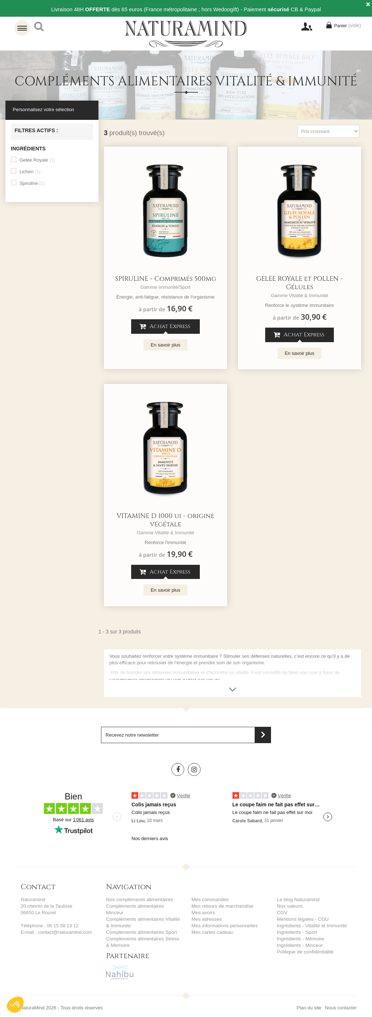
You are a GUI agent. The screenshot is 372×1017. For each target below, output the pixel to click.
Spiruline (32, 183)
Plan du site (309, 1001)
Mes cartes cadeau (211, 932)
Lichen (30, 171)
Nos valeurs (289, 906)
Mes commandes (209, 899)
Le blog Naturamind (297, 899)
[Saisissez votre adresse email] (186, 735)
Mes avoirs (202, 912)
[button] (15, 1004)
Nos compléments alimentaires (138, 899)
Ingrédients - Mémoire (300, 938)
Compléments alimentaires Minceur (143, 906)
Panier (342, 27)
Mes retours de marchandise (221, 906)
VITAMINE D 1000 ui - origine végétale (165, 520)
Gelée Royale (37, 160)
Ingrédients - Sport (296, 932)
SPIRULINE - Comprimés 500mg (165, 279)
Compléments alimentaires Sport (140, 925)
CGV (282, 912)
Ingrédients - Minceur (299, 945)
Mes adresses (206, 919)
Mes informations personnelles (223, 925)
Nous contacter (341, 1001)
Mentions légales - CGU (302, 919)
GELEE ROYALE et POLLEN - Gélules (299, 283)
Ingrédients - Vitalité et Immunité (310, 925)
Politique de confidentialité (304, 952)
